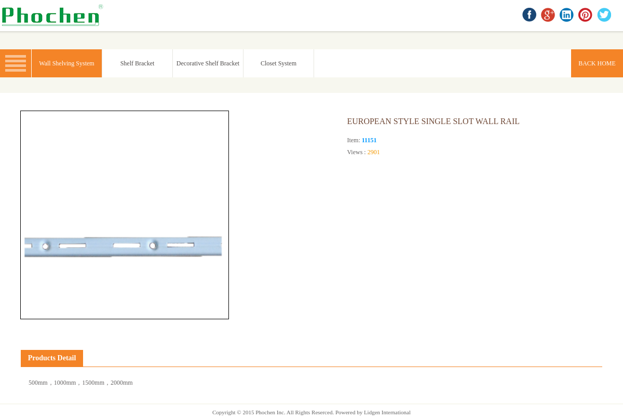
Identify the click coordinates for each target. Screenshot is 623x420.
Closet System (278, 63)
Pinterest (586, 15)
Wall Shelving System (66, 63)
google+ (549, 15)
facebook (530, 15)
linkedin (567, 15)
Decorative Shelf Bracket (208, 63)
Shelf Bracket (137, 63)
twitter (605, 15)
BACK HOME (54, 15)
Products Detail (52, 358)
